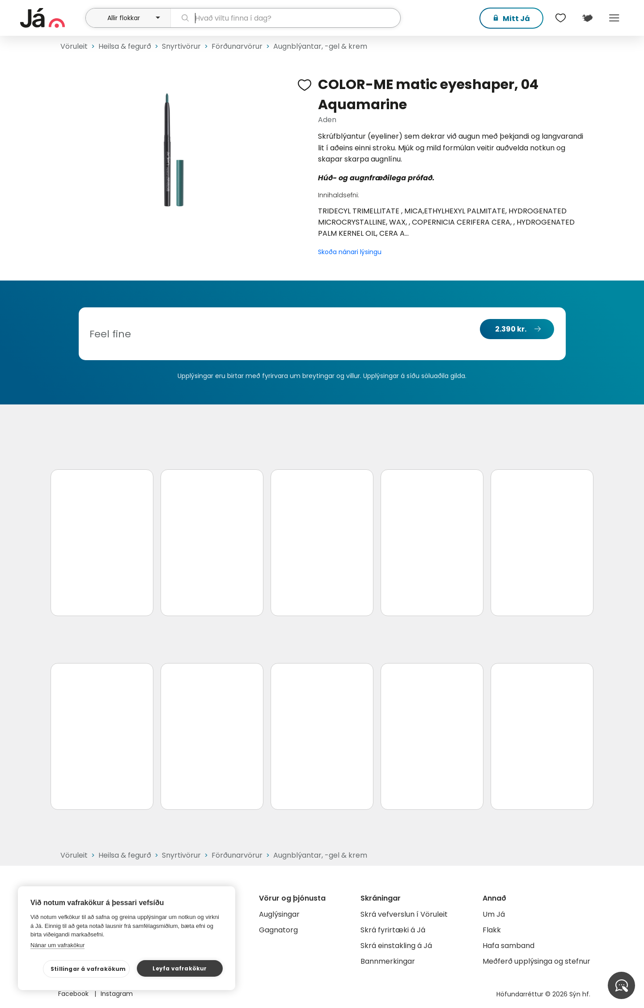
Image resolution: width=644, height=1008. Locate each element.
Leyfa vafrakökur (180, 968)
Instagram (117, 993)
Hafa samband (508, 945)
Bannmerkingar (387, 961)
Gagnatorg (278, 930)
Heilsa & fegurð (124, 46)
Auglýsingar (279, 914)
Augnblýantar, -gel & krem (320, 46)
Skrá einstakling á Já (396, 945)
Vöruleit (74, 46)
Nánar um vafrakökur (57, 945)
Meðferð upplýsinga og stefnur (536, 961)
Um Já (494, 914)
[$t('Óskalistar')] (560, 18)
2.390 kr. (510, 329)
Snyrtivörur (181, 46)
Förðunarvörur (237, 46)
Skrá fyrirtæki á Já (392, 930)
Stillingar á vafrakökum (88, 969)
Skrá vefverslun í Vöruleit (404, 914)
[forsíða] (51, 18)
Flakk (492, 930)
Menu (614, 18)
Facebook (74, 993)
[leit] (285, 18)
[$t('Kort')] (587, 18)
